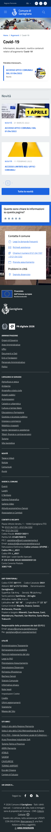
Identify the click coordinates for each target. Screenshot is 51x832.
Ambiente (6, 386)
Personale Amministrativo (13, 362)
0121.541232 (12, 530)
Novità (9, 122)
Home (5, 35)
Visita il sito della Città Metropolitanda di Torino (23, 730)
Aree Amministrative (11, 344)
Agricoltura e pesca (10, 381)
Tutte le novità (25, 191)
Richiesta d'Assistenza (12, 671)
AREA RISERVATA (24, 828)
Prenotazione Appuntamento (15, 663)
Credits (5, 698)
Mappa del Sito (8, 711)
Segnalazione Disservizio (13, 667)
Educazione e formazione (13, 412)
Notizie (5, 462)
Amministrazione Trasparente (15, 645)
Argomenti (15, 35)
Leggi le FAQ (7, 658)
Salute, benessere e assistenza (15, 429)
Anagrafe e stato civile (12, 390)
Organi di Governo (10, 340)
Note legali (6, 689)
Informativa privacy (10, 685)
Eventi (4, 486)
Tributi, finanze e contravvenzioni (16, 434)
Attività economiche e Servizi (15, 508)
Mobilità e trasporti (10, 425)
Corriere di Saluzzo (10, 774)
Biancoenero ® (27, 821)
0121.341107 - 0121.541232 (18, 527)
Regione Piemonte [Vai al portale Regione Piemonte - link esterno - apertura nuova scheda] (10, 3)
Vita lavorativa (8, 443)
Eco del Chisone (9, 770)
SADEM (5, 757)
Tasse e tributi (8, 458)
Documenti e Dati (9, 353)
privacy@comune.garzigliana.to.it (22, 628)
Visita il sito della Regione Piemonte (18, 726)
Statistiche (6, 706)
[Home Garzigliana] (24, 12)
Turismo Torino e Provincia (13, 743)
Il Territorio (6, 495)
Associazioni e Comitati (12, 512)
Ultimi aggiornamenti (11, 702)
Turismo (5, 438)
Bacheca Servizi (9, 676)
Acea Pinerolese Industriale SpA (16, 739)
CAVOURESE (7, 761)
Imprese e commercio (11, 421)
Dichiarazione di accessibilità (14, 649)
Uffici (4, 349)
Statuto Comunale (10, 680)
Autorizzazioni (8, 399)
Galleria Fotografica (10, 499)
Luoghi (5, 490)
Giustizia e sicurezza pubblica (14, 416)
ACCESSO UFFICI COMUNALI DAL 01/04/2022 (19, 71)
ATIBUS (5, 752)
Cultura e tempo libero (12, 408)
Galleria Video (8, 503)
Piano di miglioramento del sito (15, 654)
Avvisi (4, 471)
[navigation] (5, 12)
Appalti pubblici (8, 394)
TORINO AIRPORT (10, 765)
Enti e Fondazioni (9, 357)
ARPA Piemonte (9, 748)
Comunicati (7, 466)
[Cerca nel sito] (43, 12)
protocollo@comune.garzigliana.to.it (24, 543)
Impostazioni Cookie (11, 693)
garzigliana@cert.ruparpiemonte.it (22, 540)
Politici (4, 366)
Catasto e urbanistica (11, 403)
